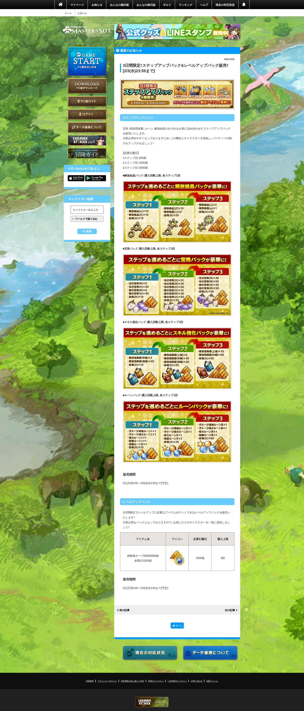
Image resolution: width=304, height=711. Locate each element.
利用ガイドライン (156, 680)
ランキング (185, 5)
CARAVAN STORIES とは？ (87, 140)
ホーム (68, 13)
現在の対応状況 (225, 5)
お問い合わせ (196, 680)
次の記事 (230, 610)
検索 (89, 231)
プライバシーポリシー (107, 680)
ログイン (87, 114)
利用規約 (90, 680)
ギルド (167, 5)
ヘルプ (204, 5)
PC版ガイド (87, 101)
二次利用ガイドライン (177, 680)
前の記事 (124, 610)
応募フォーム (212, 680)
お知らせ (97, 5)
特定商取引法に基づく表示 (132, 680)
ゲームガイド (87, 153)
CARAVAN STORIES (152, 702)
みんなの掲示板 (119, 5)
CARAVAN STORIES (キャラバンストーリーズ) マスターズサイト (87, 31)
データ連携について (87, 127)
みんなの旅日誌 (145, 5)
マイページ (77, 5)
